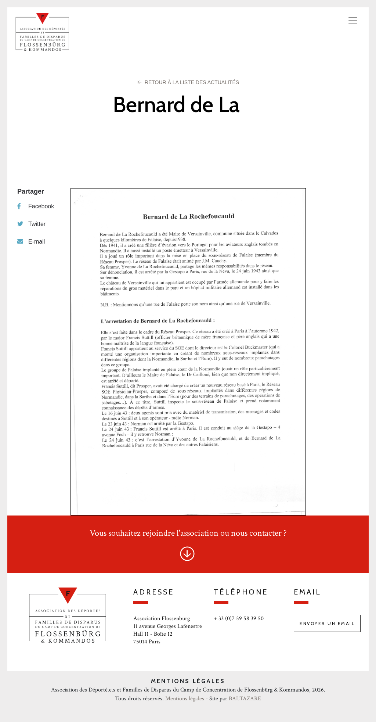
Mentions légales (184, 699)
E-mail (31, 241)
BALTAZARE (245, 699)
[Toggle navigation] (353, 20)
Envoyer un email (327, 623)
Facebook (35, 206)
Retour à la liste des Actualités (188, 82)
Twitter (31, 224)
